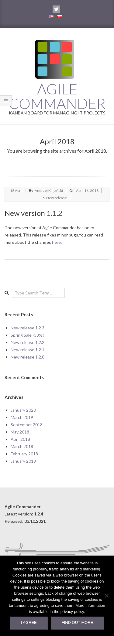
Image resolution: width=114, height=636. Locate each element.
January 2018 (23, 461)
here (56, 242)
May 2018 (20, 431)
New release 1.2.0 (27, 356)
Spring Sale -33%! (27, 335)
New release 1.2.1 (27, 349)
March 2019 (22, 417)
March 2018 (22, 446)
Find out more (77, 622)
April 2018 (20, 439)
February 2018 (24, 453)
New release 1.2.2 (27, 342)
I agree (29, 622)
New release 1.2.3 (27, 327)
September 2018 (27, 424)
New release (56, 198)
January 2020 (23, 410)
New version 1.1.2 (33, 213)
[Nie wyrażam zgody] (106, 596)
